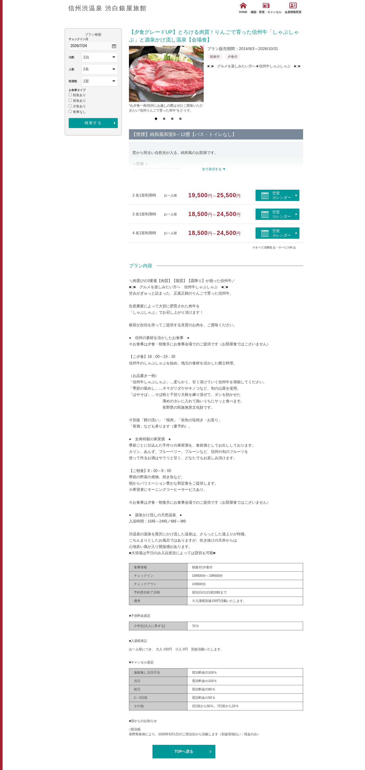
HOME (243, 8)
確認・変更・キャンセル (266, 8)
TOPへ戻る (183, 751)
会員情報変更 (293, 8)
